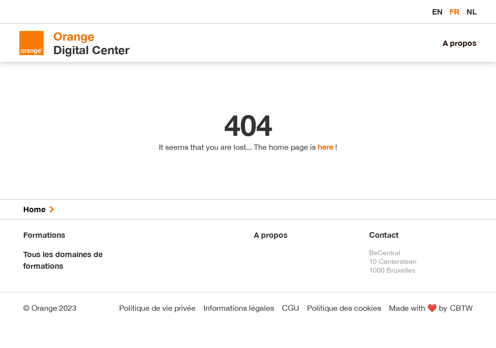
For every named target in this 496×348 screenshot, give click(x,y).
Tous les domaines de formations (63, 259)
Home (34, 209)
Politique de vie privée (157, 308)
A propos (460, 42)
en (438, 11)
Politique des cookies (344, 308)
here (325, 147)
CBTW (461, 308)
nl (471, 11)
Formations (44, 234)
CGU (290, 308)
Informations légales (238, 308)
